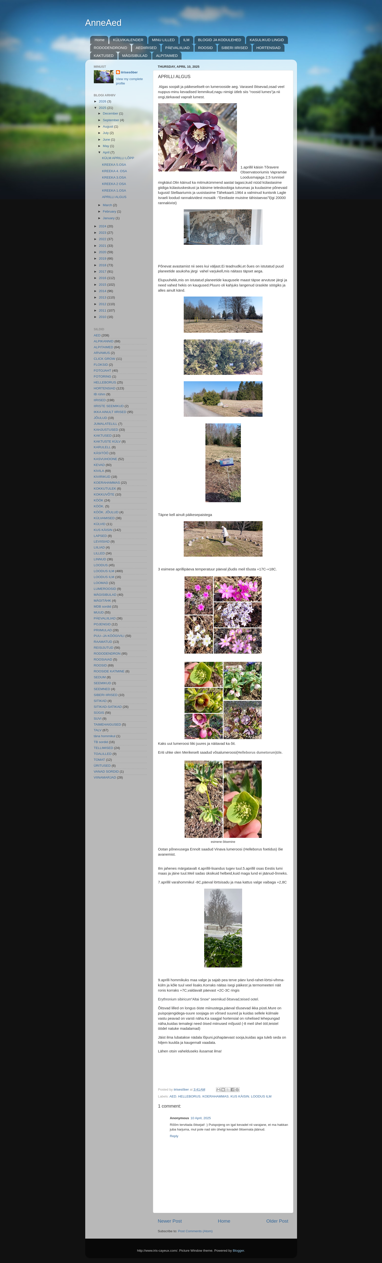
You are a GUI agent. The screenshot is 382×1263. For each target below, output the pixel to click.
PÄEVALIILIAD (177, 48)
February (110, 211)
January (109, 218)
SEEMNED (102, 689)
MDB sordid (102, 606)
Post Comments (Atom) (195, 1231)
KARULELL (102, 447)
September (111, 120)
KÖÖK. (99, 506)
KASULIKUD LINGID (267, 40)
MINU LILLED (163, 40)
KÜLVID (100, 524)
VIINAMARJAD (105, 777)
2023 (103, 232)
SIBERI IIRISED (234, 48)
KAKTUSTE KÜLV (107, 441)
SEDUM (100, 677)
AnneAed (103, 23)
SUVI (98, 718)
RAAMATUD (103, 642)
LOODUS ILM (261, 1096)
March (108, 205)
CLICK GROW (104, 359)
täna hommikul (105, 736)
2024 (103, 226)
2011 (103, 310)
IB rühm (99, 394)
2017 (103, 271)
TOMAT (99, 760)
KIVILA (99, 471)
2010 (103, 317)
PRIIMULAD (103, 630)
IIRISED (100, 400)
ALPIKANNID (104, 341)
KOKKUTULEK (105, 488)
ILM (186, 40)
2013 (103, 297)
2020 (103, 252)
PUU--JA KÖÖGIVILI (109, 636)
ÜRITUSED (102, 765)
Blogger (238, 1250)
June (107, 139)
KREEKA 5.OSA (114, 164)
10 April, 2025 (201, 1118)
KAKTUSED (104, 55)
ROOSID (205, 48)
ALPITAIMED (167, 55)
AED (172, 1096)
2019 (103, 258)
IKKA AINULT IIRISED (110, 412)
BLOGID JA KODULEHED (219, 40)
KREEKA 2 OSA (114, 184)
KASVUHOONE (105, 459)
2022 (103, 239)
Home (99, 40)
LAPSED (100, 536)
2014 (103, 291)
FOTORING (102, 376)
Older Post (277, 1221)
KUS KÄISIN (240, 1096)
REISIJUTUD (104, 647)
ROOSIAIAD (103, 659)
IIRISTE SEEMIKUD (109, 406)
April (107, 152)
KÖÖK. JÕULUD (106, 512)
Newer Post (170, 1221)
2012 (103, 304)
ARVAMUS (102, 353)
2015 (103, 284)
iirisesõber (129, 72)
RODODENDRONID (110, 48)
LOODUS (101, 565)
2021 (103, 246)
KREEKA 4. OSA (114, 171)
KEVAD (99, 465)
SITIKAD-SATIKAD (108, 707)
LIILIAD (99, 547)
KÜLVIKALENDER (128, 40)
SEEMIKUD (102, 683)
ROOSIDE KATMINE (109, 671)
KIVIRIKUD (102, 477)
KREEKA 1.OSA (114, 190)
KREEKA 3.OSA (114, 177)
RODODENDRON (107, 653)
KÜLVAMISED (104, 518)
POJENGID (102, 624)
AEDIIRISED (146, 48)
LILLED (99, 553)
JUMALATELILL (105, 424)
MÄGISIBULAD (135, 55)
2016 (103, 278)
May (106, 146)
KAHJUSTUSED (106, 430)
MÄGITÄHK (102, 600)
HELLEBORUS (189, 1096)
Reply (174, 1136)
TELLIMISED (103, 748)
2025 (103, 108)
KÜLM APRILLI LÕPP (118, 158)
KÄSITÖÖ (101, 453)
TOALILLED (103, 754)
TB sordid (101, 742)
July (106, 133)
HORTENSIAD (268, 48)
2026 (103, 101)
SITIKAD (100, 701)
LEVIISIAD (102, 541)
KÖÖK (98, 500)
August (108, 126)
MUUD (99, 612)
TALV (98, 730)
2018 (103, 265)
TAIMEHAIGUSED (107, 724)
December (111, 113)
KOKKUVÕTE (104, 494)
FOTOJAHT (102, 370)
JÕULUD (100, 418)
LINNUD (100, 559)
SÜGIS (99, 713)
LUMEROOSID (105, 589)
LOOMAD (101, 583)
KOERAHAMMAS (215, 1096)
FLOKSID (101, 364)
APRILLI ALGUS (114, 197)
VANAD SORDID (106, 771)
